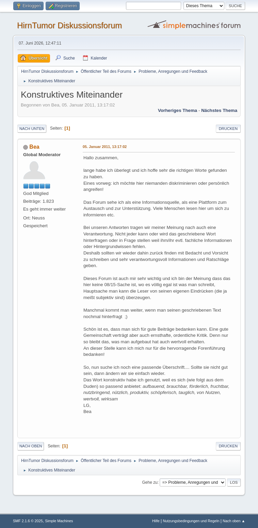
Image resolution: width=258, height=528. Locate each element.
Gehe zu (149, 482)
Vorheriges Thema (177, 110)
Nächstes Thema (219, 110)
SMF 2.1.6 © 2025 (28, 521)
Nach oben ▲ (234, 521)
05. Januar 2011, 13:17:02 (105, 147)
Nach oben (30, 446)
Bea (34, 147)
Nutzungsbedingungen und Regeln (191, 521)
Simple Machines (59, 521)
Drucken (228, 129)
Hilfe (156, 521)
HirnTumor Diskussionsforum (69, 25)
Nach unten (31, 129)
